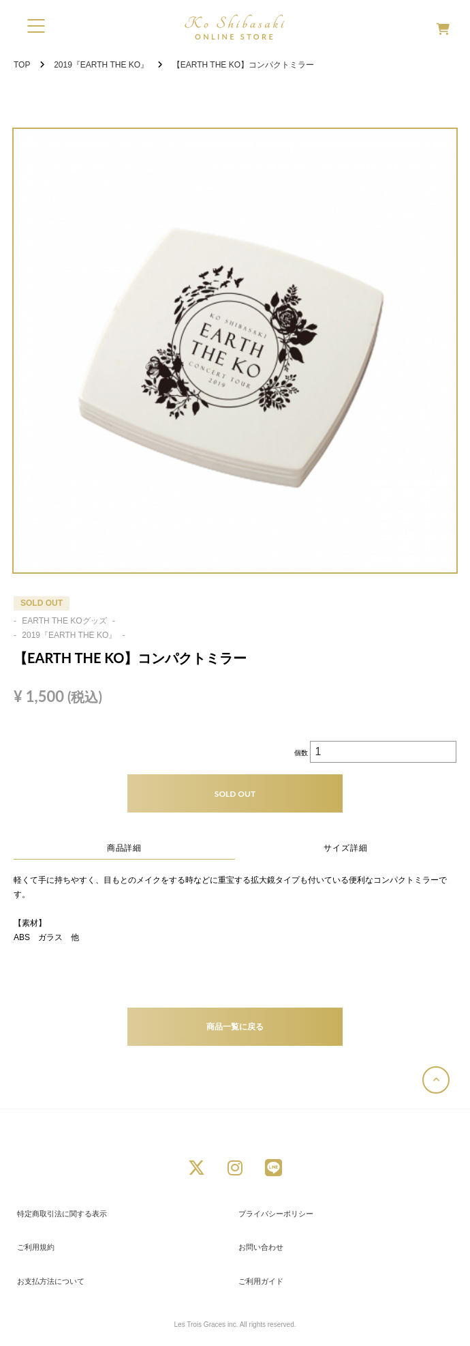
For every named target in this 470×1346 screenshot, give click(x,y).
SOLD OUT (235, 794)
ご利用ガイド (260, 1281)
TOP (22, 65)
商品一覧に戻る (235, 1026)
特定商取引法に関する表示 (62, 1214)
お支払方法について (50, 1281)
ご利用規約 (35, 1247)
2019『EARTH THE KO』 (101, 65)
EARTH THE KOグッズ (64, 621)
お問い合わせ (260, 1247)
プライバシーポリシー (275, 1214)
